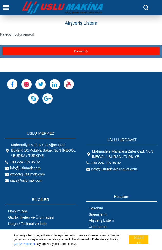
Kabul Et (138, 240)
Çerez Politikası (24, 244)
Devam (79, 52)
